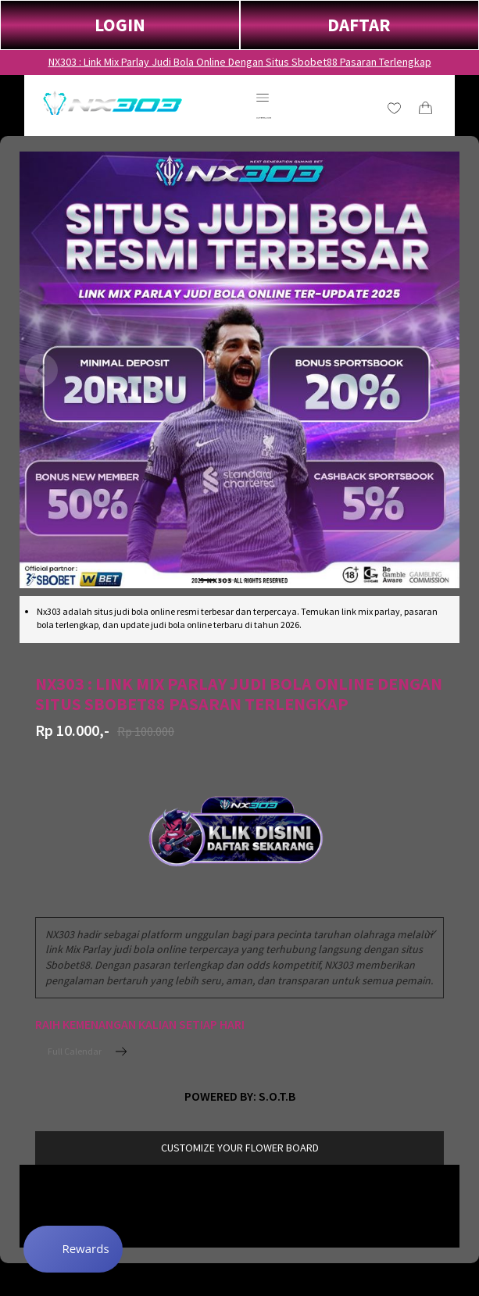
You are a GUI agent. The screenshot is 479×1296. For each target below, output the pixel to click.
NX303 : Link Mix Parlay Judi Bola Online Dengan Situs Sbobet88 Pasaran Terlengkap (239, 62)
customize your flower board (240, 1148)
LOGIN (120, 24)
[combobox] (239, 957)
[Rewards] (73, 1249)
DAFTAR (359, 24)
